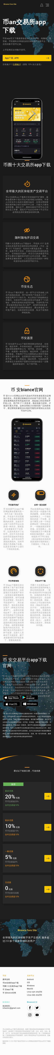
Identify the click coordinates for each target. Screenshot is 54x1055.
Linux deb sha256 (34, 995)
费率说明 (6, 979)
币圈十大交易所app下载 (12, 986)
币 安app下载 (8, 989)
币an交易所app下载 (11, 983)
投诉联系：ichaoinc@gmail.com (11, 1007)
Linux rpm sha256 (34, 992)
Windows (31, 986)
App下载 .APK (27, 58)
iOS (28, 982)
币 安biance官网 (9, 993)
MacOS (30, 989)
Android (30, 979)
